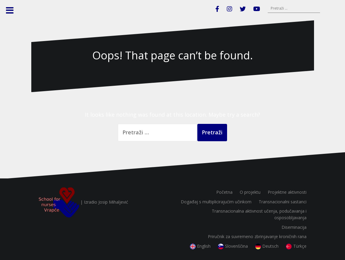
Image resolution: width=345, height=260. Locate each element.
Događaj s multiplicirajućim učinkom (216, 202)
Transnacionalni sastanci (282, 202)
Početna (224, 192)
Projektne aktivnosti (287, 192)
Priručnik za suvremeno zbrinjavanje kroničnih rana (257, 236)
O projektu (250, 192)
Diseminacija (294, 227)
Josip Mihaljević (113, 202)
